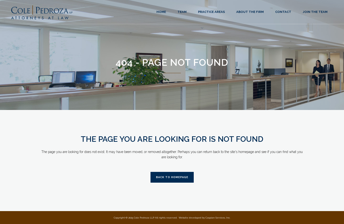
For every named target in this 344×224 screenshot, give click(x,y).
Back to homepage (172, 177)
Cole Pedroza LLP (144, 217)
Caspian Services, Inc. (217, 217)
